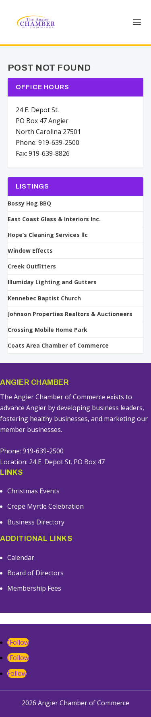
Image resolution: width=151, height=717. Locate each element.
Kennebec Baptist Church (44, 298)
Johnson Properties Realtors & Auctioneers (70, 314)
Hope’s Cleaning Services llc (48, 235)
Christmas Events (33, 490)
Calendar (20, 557)
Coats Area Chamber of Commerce (58, 345)
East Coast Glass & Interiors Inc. (54, 219)
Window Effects (30, 250)
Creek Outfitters (32, 266)
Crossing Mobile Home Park (47, 329)
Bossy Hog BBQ (29, 203)
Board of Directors (35, 572)
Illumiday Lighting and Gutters (52, 282)
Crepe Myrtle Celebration (45, 506)
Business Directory (35, 522)
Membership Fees (34, 588)
